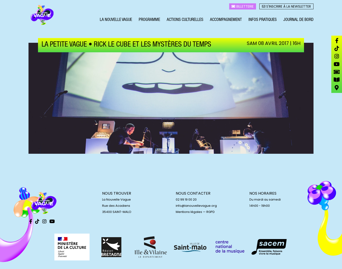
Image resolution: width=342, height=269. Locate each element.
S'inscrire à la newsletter (286, 7)
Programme (149, 21)
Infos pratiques (262, 21)
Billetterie (243, 7)
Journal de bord (298, 21)
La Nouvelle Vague (116, 21)
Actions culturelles (185, 21)
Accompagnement (226, 21)
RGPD (210, 212)
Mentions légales (189, 212)
